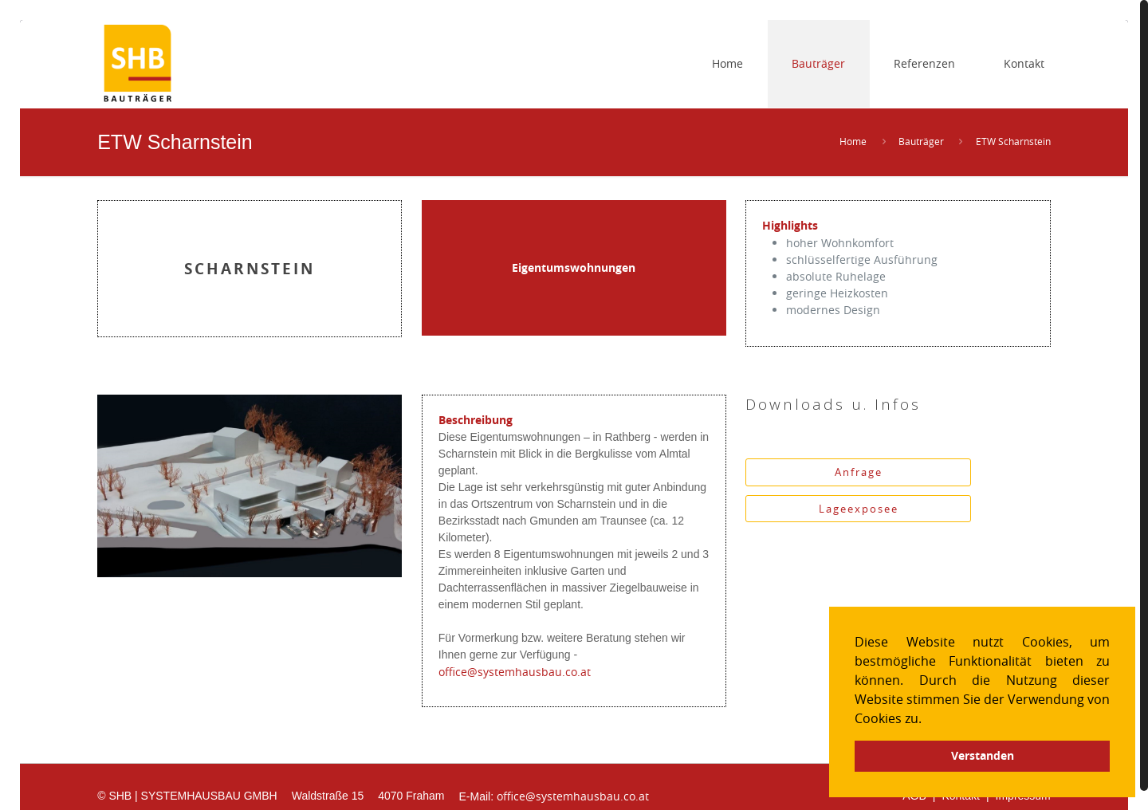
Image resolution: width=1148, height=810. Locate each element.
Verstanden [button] (982, 756)
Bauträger (921, 141)
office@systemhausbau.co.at (514, 671)
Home (853, 141)
